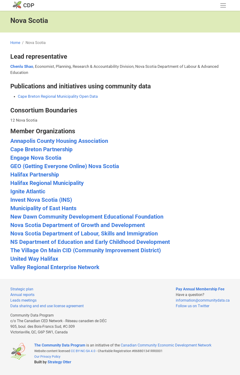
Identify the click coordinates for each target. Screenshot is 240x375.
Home (15, 42)
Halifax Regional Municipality (47, 183)
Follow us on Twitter (192, 306)
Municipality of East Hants (43, 208)
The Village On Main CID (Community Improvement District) (85, 250)
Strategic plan (21, 289)
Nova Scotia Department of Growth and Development (77, 225)
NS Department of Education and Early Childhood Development (90, 242)
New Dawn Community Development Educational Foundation (86, 216)
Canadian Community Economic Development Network (166, 345)
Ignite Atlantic (27, 191)
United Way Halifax (34, 259)
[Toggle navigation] (223, 5)
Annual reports (22, 294)
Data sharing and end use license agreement (47, 306)
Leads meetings (23, 300)
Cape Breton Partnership (41, 149)
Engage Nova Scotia (35, 158)
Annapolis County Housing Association (59, 141)
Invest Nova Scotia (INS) (41, 200)
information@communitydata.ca (203, 300)
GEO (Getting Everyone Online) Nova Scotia (64, 166)
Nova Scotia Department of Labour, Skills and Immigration (84, 233)
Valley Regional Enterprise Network (54, 267)
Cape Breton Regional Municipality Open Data (58, 96)
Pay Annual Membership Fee (200, 289)
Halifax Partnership (34, 174)
